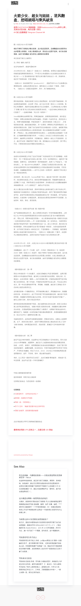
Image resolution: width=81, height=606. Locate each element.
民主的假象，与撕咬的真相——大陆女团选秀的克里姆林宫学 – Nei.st (40, 476)
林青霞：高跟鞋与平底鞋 (23, 398)
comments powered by (23, 455)
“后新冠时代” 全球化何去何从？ (26, 394)
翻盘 (34, 24)
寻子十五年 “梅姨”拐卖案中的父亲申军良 (30, 406)
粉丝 (40, 24)
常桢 (17, 24)
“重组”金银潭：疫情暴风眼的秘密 (26, 411)
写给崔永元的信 (25, 558)
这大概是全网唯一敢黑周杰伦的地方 (33, 498)
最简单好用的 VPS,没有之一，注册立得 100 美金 (33, 430)
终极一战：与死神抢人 (23, 402)
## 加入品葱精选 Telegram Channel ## (29, 32)
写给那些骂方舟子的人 (28, 537)
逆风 (37, 24)
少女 (46, 24)
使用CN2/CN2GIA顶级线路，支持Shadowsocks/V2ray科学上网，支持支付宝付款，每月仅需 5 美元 (40, 28)
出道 (43, 24)
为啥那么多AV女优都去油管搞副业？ (33, 519)
